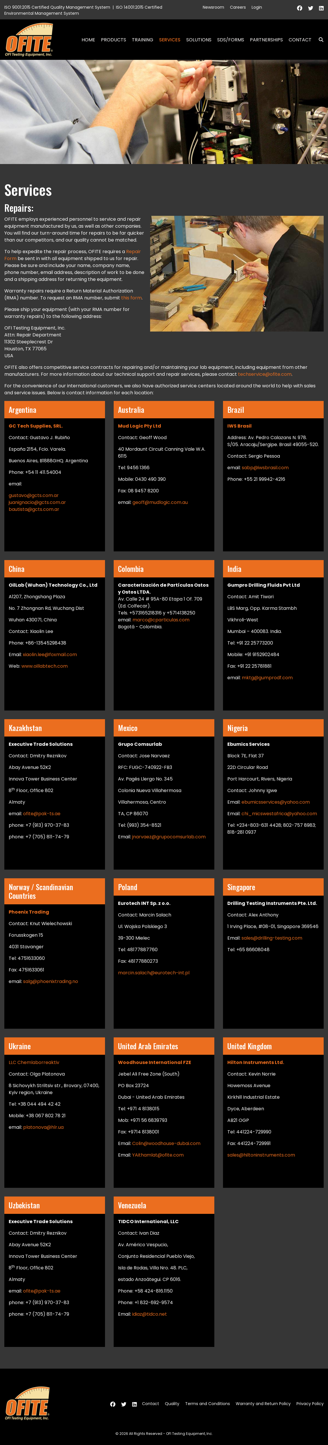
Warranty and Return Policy (263, 1404)
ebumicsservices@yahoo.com (276, 802)
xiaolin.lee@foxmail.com (50, 654)
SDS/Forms (230, 39)
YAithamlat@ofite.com (158, 1155)
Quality (172, 1404)
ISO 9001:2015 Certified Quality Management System (57, 7)
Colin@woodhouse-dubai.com (166, 1143)
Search (318, 39)
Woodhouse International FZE (154, 1062)
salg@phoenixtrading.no (50, 981)
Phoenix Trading (29, 912)
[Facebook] (299, 8)
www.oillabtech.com (44, 666)
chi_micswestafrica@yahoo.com (279, 813)
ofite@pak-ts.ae (41, 813)
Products (113, 39)
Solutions (198, 39)
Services (169, 39)
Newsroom (213, 7)
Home (88, 39)
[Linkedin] (321, 8)
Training (142, 39)
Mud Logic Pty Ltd (139, 426)
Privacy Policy (310, 1404)
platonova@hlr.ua (43, 1127)
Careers (238, 7)
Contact (300, 39)
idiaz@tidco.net (149, 1314)
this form (131, 297)
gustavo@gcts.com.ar (34, 495)
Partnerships (266, 39)
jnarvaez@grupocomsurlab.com (169, 836)
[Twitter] (310, 8)
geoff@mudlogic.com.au (160, 502)
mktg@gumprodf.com (267, 677)
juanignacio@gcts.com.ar (37, 502)
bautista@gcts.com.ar (34, 509)
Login (257, 7)
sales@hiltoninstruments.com (261, 1155)
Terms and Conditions (207, 1404)
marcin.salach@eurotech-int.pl (153, 972)
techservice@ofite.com (265, 374)
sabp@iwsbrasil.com (265, 467)
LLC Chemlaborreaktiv (34, 1062)
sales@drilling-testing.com (272, 938)
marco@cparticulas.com (160, 619)
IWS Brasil (239, 426)
